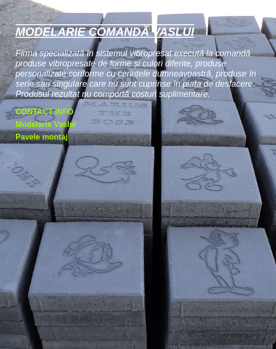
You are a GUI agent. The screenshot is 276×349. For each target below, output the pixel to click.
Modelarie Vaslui (45, 124)
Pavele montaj (41, 137)
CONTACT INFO (44, 112)
